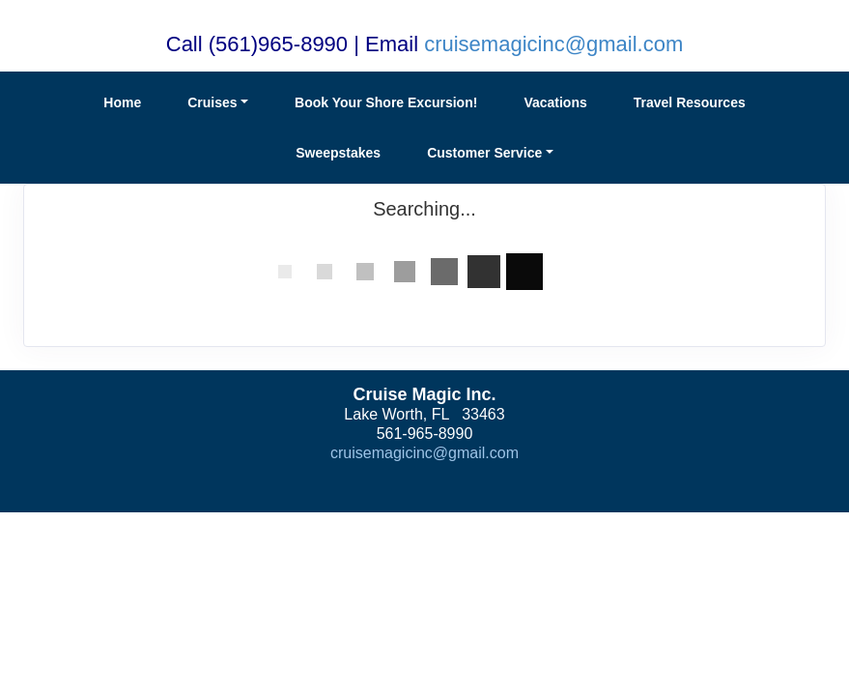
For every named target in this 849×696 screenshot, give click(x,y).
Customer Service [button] (484, 152)
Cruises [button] (212, 102)
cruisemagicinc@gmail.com (553, 44)
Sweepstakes (338, 152)
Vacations (555, 102)
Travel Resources (690, 102)
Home (122, 102)
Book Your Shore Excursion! (386, 102)
